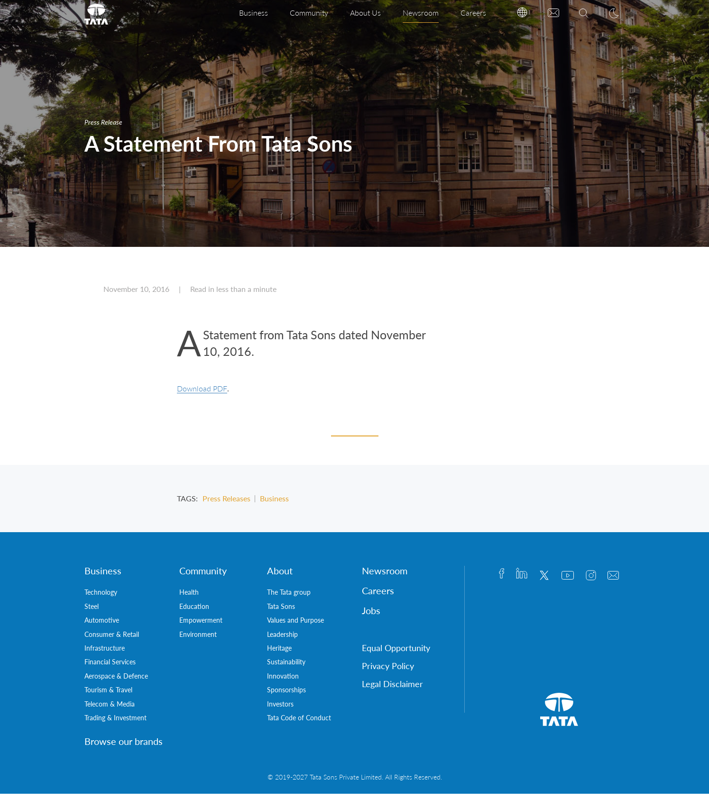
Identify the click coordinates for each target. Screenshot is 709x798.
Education (194, 611)
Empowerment (200, 624)
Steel (91, 611)
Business (253, 12)
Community (309, 12)
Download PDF (202, 392)
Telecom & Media (109, 708)
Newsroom (421, 12)
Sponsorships (286, 694)
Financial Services (110, 666)
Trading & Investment (115, 722)
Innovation (283, 680)
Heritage (279, 652)
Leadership (282, 639)
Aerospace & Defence (116, 680)
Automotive (101, 624)
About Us (365, 12)
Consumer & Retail (111, 639)
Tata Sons (281, 611)
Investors (280, 708)
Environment (198, 639)
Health (189, 596)
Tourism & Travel (108, 694)
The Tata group (289, 596)
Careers (473, 12)
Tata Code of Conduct (299, 722)
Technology (100, 596)
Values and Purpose (295, 624)
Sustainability (286, 666)
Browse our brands (123, 745)
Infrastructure (104, 652)
